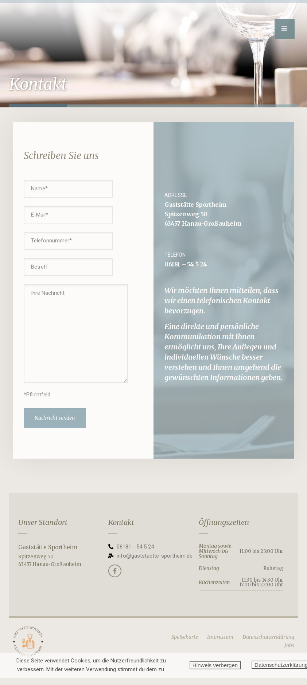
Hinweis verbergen (215, 665)
